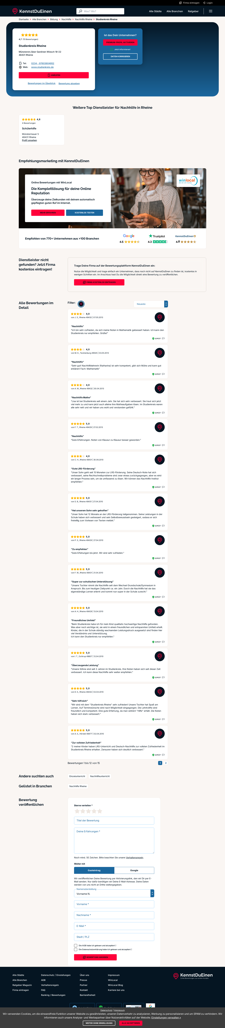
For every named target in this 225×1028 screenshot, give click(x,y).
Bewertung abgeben (69, 83)
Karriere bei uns (116, 990)
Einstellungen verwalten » (166, 1017)
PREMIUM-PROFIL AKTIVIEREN (120, 42)
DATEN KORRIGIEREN (120, 56)
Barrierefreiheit (87, 995)
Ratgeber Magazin (22, 985)
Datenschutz (47, 975)
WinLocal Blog (115, 985)
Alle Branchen (175, 11)
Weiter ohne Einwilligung (99, 1023)
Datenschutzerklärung (92, 949)
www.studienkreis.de (42, 67)
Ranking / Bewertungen (53, 995)
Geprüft (158, 338)
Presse (83, 980)
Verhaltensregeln (134, 857)
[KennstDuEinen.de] (32, 11)
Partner (83, 985)
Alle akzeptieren (131, 1023)
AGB (84, 945)
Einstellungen (63, 975)
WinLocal (113, 980)
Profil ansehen (29, 140)
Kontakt (84, 990)
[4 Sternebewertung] (94, 811)
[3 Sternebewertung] (88, 811)
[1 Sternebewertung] (77, 811)
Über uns (84, 975)
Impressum (114, 975)
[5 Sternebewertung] (99, 811)
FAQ (43, 990)
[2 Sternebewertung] (82, 811)
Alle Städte (155, 11)
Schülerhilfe (29, 128)
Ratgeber (193, 11)
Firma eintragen (20, 990)
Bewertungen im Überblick (41, 83)
